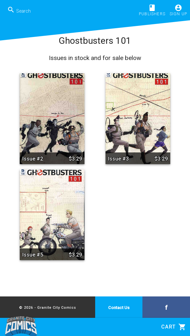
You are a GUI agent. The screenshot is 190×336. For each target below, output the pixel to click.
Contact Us (118, 307)
